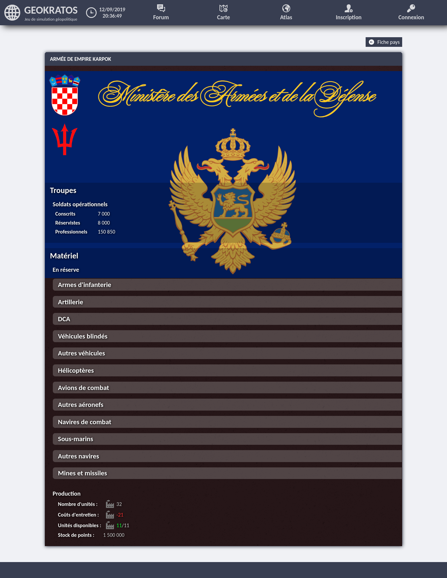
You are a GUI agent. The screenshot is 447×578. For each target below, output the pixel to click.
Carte (223, 12)
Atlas (286, 12)
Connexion (411, 12)
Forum (161, 12)
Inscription (349, 12)
